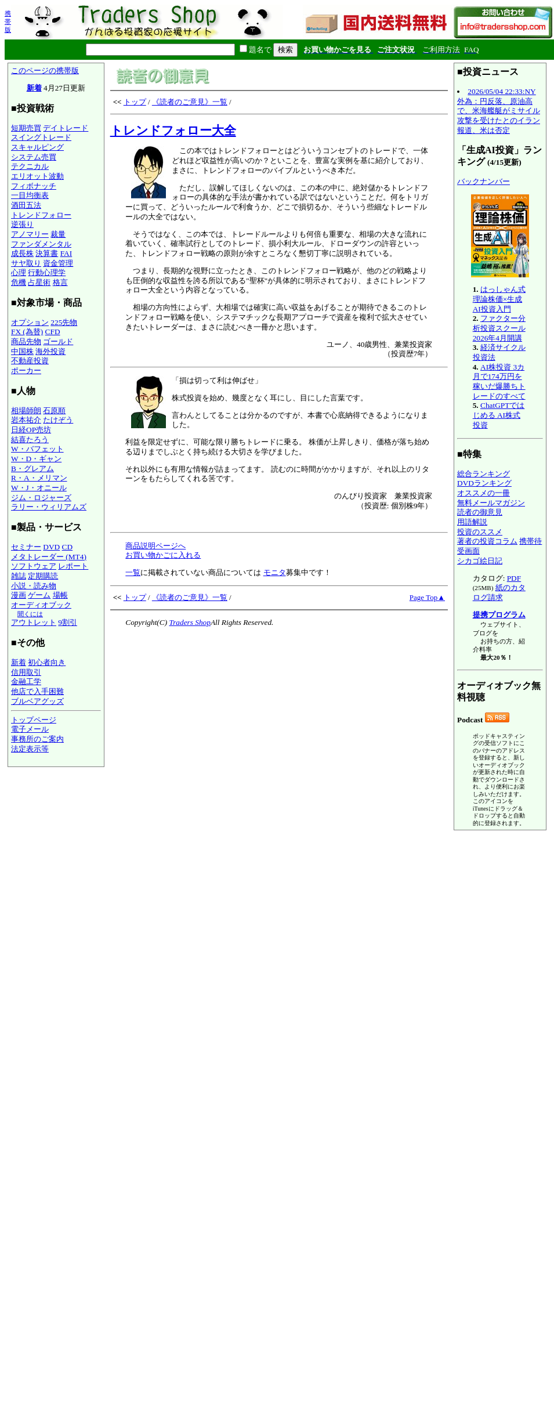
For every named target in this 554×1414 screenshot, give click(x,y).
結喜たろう (30, 439)
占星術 (39, 282)
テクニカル (30, 166)
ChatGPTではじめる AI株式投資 (499, 415)
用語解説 (472, 522)
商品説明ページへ (155, 545)
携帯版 (8, 21)
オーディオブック (41, 605)
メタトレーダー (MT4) (48, 556)
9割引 (67, 622)
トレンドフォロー (41, 215)
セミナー (26, 547)
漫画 (18, 595)
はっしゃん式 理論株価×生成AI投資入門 (499, 299)
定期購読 (43, 576)
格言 (60, 282)
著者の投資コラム (487, 541)
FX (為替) (27, 331)
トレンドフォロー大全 (173, 131)
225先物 (63, 322)
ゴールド (58, 341)
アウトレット (33, 622)
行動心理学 (47, 272)
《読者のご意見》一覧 (189, 101)
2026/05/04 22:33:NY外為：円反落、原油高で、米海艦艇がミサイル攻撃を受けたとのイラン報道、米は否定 (498, 111)
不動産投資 (30, 360)
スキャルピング (37, 147)
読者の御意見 (479, 512)
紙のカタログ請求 (499, 592)
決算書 (46, 253)
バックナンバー (483, 181)
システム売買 (33, 157)
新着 (34, 88)
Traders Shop (189, 622)
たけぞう (58, 419)
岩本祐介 (26, 419)
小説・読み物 (33, 585)
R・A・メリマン (39, 477)
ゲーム (39, 595)
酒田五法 (26, 205)
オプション (30, 322)
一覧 (132, 572)
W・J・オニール (39, 487)
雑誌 (18, 576)
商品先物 (26, 341)
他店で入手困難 (37, 691)
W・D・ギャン (36, 458)
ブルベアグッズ (37, 701)
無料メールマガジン (491, 502)
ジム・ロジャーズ (41, 497)
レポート (73, 566)
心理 (18, 272)
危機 (18, 282)
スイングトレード (41, 137)
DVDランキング (484, 483)
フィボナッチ (33, 186)
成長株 (22, 253)
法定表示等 (30, 748)
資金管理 (58, 263)
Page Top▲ (427, 597)
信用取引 (26, 672)
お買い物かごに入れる (163, 555)
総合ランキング (483, 473)
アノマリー (30, 234)
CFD (52, 331)
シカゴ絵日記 (479, 560)
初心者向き (47, 662)
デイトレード (65, 128)
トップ (135, 101)
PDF (514, 578)
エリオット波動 (37, 176)
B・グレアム (32, 468)
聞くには (30, 613)
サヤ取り (26, 263)
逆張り (22, 224)
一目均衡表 (30, 195)
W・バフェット (37, 448)
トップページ (33, 719)
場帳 (60, 595)
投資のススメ (479, 531)
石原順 (54, 410)
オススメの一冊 (483, 493)
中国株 (22, 351)
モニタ (274, 572)
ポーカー (26, 370)
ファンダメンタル (41, 244)
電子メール (30, 729)
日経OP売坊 (31, 429)
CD (67, 547)
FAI (66, 253)
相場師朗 (26, 410)
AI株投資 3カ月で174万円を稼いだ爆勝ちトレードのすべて (499, 381)
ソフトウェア (33, 566)
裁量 (58, 234)
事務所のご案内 (37, 739)
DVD (51, 547)
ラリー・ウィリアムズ (48, 506)
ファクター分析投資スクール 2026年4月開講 (499, 328)
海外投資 (50, 351)
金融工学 (26, 681)
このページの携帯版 (45, 70)
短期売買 (26, 128)
